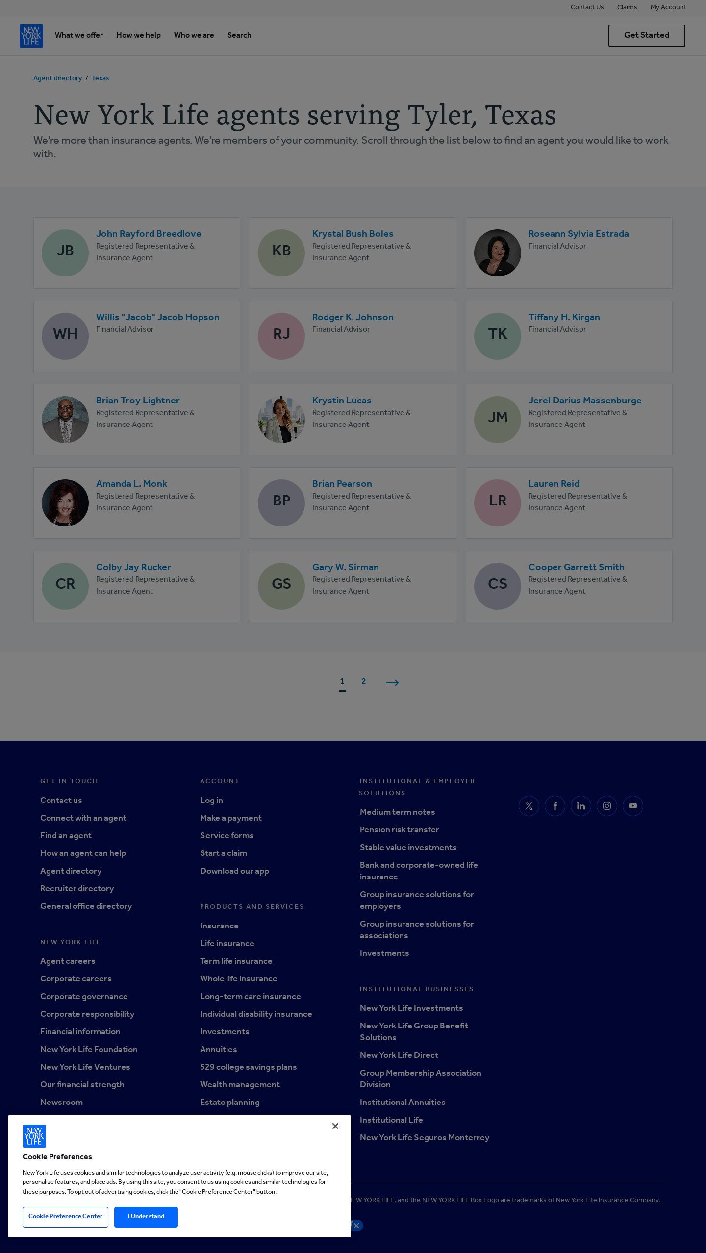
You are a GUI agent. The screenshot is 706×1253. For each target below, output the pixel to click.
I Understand (146, 1217)
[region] (179, 1176)
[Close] (335, 1126)
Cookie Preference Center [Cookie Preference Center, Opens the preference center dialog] (65, 1217)
